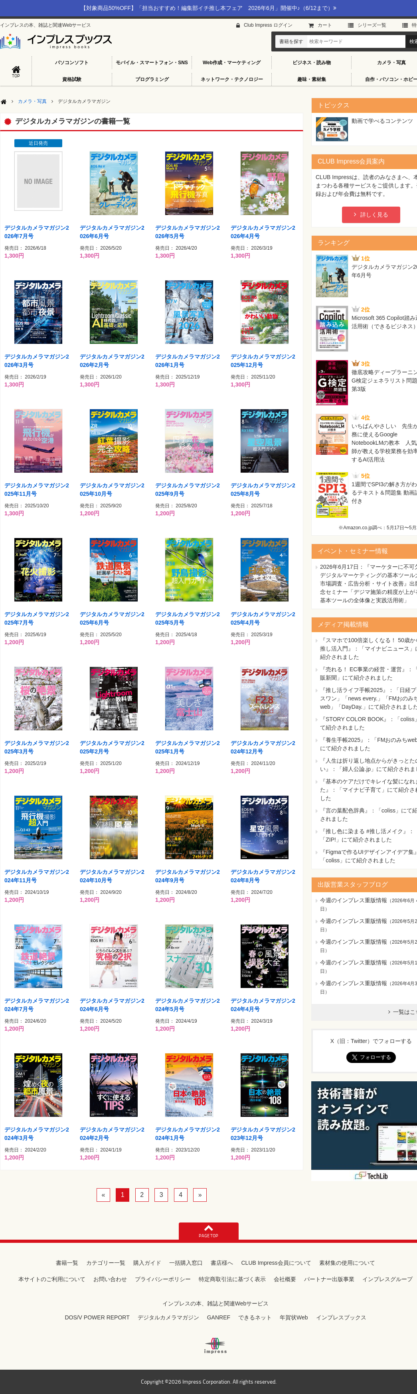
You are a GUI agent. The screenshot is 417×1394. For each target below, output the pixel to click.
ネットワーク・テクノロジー (232, 79)
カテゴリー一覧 (105, 1263)
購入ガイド (147, 1263)
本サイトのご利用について (51, 1279)
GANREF (218, 1317)
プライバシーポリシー (163, 1279)
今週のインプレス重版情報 (353, 900)
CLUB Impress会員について (276, 1263)
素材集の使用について (347, 1263)
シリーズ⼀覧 (372, 25)
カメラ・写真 (32, 101)
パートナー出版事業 (329, 1279)
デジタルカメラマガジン (168, 1317)
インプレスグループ (387, 1279)
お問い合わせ (110, 1279)
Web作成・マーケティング (232, 62)
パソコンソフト (72, 62)
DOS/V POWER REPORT (97, 1317)
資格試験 (71, 79)
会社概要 (285, 1279)
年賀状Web (294, 1317)
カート (325, 25)
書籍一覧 (67, 1263)
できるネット (255, 1317)
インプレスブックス (341, 1317)
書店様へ (222, 1263)
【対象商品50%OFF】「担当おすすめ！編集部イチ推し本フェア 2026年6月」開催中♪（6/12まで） (208, 8)
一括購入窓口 (186, 1263)
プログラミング (152, 79)
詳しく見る (374, 214)
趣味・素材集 (311, 79)
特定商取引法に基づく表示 (232, 1279)
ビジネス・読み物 (311, 62)
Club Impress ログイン (268, 25)
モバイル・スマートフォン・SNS (152, 62)
